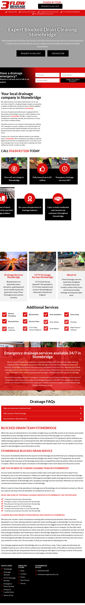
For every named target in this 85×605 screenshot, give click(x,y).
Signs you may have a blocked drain (17, 424)
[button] (42, 423)
